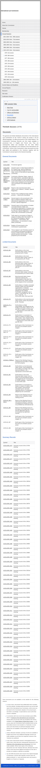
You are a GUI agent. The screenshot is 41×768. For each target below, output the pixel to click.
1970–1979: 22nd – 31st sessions (11, 50)
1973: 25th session (9, 68)
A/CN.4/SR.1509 (7, 601)
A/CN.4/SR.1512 (7, 615)
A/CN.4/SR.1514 (7, 624)
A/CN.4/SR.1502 (7, 570)
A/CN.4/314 (6, 225)
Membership (5, 31)
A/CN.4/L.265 (7, 256)
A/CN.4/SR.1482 (7, 481)
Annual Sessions (6, 34)
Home (3, 22)
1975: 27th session (9, 63)
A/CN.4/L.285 (7, 407)
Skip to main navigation (5, 0)
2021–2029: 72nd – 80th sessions (11, 36)
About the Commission (8, 25)
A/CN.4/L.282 (7, 384)
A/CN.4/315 (6, 230)
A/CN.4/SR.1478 (7, 463)
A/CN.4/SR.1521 (7, 655)
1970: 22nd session (9, 77)
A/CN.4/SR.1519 (7, 646)
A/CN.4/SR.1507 (7, 593)
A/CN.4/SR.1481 (7, 477)
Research (4, 90)
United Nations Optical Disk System (24, 721)
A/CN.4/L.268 (7, 276)
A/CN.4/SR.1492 (7, 526)
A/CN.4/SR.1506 (7, 588)
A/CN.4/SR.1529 (7, 691)
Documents (10, 115)
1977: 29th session (9, 58)
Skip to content (15, 0)
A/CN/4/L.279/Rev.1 (8, 360)
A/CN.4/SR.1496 (7, 543)
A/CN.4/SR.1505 (7, 584)
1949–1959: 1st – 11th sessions (11, 82)
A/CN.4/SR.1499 (7, 557)
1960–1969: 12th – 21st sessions (11, 79)
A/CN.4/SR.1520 (7, 651)
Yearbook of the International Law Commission (23, 717)
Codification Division (7, 96)
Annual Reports (6, 88)
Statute (4, 28)
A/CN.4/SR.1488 (7, 508)
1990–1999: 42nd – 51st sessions (11, 44)
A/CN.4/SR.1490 (7, 517)
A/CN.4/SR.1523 (7, 664)
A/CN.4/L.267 (7, 270)
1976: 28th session (9, 60)
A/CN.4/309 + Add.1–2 (6, 188)
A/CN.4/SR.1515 (7, 628)
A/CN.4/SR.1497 (7, 548)
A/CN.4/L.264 (7, 250)
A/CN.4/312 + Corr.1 (6, 206)
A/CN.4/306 (15, 110)
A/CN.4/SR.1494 (7, 535)
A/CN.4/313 (6, 215)
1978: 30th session (9, 55)
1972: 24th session (9, 71)
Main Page (10, 107)
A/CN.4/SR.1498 (7, 552)
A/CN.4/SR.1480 (7, 472)
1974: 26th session (9, 66)
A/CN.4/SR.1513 (7, 619)
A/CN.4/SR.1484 (7, 490)
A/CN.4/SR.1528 (7, 686)
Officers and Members (13, 112)
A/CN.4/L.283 (7, 394)
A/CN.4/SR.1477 (7, 459)
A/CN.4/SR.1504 (7, 579)
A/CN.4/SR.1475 (7, 450)
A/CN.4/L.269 (7, 285)
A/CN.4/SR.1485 (7, 494)
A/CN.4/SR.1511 (7, 610)
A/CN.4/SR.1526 (7, 677)
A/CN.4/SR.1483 (7, 485)
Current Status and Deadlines (10, 85)
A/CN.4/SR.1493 (7, 530)
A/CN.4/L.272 (7, 315)
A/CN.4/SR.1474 (7, 445)
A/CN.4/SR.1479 (7, 468)
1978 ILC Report (11, 117)
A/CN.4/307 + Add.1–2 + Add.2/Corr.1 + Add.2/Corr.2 (6, 170)
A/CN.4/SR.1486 (7, 499)
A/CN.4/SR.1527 (7, 682)
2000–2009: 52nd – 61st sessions (11, 42)
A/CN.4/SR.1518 (7, 642)
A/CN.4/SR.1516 (7, 633)
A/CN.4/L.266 (7, 262)
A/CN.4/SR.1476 (7, 454)
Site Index (5, 93)
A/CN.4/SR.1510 (7, 606)
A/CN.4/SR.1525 (7, 673)
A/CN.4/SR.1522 (7, 659)
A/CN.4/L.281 (7, 374)
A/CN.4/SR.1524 (7, 668)
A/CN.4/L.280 (7, 366)
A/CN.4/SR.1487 (7, 503)
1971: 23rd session (9, 74)
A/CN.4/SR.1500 (7, 561)
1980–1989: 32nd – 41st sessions (11, 47)
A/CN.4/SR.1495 (7, 539)
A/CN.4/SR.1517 (7, 637)
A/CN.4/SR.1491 (7, 521)
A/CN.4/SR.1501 (7, 566)
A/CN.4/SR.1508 (7, 597)
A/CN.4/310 (6, 193)
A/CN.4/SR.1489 (7, 512)
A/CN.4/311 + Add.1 (6, 199)
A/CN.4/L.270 (7, 299)
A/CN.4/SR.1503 (7, 575)
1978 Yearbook (11, 120)
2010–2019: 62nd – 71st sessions (11, 39)
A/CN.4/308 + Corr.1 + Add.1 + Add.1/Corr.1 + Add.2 (6, 179)
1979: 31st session (9, 52)
